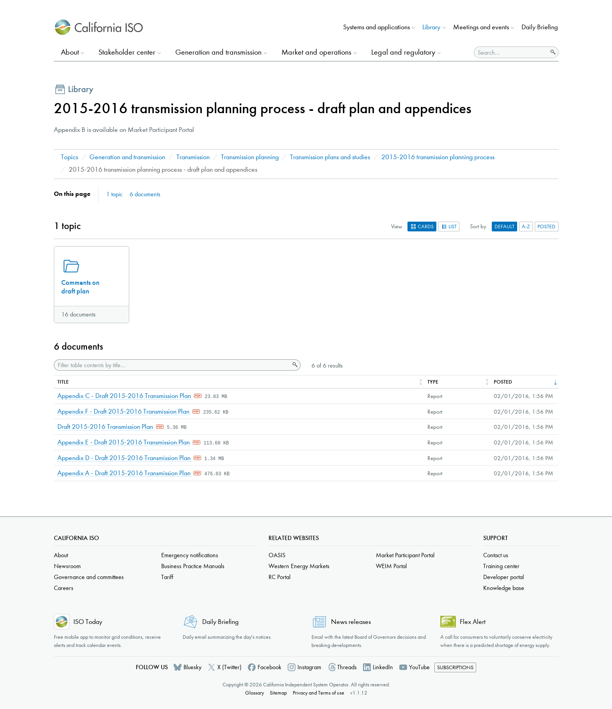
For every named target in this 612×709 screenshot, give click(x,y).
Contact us (495, 555)
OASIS (277, 555)
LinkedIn (383, 667)
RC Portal (279, 577)
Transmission (193, 157)
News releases (351, 622)
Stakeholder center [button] (126, 52)
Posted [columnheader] (503, 381)
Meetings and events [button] (481, 27)
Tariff (167, 577)
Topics (69, 157)
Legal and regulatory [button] (403, 52)
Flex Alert (473, 622)
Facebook (269, 667)
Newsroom (67, 566)
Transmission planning (250, 157)
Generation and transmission (127, 157)
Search (294, 365)
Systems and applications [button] (376, 27)
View (396, 226)
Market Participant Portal (405, 555)
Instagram (309, 667)
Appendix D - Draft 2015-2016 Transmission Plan (124, 458)
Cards (422, 226)
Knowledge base (503, 588)
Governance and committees (89, 577)
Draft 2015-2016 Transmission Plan (106, 427)
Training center (501, 566)
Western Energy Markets (299, 566)
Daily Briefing (539, 27)
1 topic (114, 194)
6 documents (145, 194)
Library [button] (431, 27)
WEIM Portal (391, 566)
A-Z (526, 226)
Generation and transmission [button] (218, 52)
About (61, 555)
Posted (546, 226)
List (449, 226)
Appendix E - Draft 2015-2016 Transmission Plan (124, 442)
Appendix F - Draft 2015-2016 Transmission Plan (124, 411)
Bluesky (192, 667)
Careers (63, 588)
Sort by (478, 226)
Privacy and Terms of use (318, 692)
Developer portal (503, 577)
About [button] (70, 52)
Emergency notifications (189, 555)
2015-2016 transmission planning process (438, 157)
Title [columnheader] (63, 381)
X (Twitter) (229, 667)
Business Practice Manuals (192, 566)
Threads (347, 667)
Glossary (254, 692)
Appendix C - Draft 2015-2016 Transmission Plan (124, 396)
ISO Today (87, 622)
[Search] (511, 52)
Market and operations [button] (316, 52)
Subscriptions (455, 667)
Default (504, 226)
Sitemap (278, 692)
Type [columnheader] (432, 381)
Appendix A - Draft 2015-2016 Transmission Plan (124, 473)
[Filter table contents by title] (172, 365)
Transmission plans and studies (330, 157)
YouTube (419, 667)
